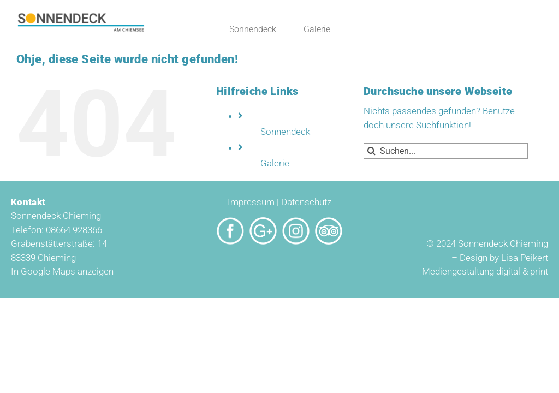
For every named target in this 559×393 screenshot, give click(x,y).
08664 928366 (74, 229)
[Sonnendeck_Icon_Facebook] (230, 221)
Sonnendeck (285, 131)
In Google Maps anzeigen (62, 271)
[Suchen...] (446, 151)
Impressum (251, 201)
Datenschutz (306, 201)
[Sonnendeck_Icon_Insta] (296, 221)
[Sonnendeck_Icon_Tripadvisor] (328, 221)
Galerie (274, 163)
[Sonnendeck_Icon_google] (263, 221)
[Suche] (371, 151)
